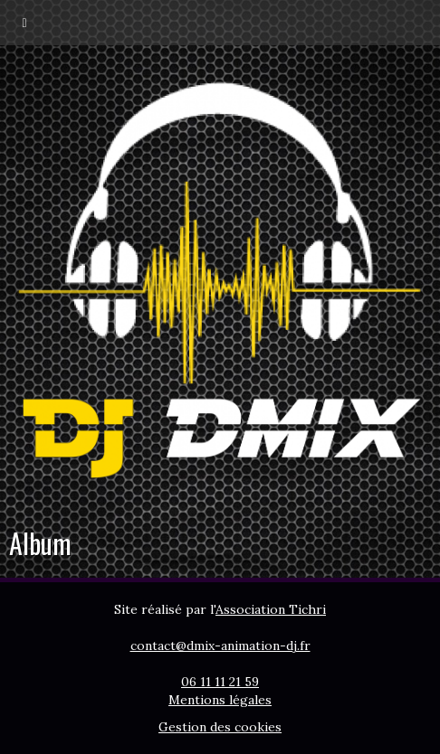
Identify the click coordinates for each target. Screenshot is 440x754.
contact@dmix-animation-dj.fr (220, 645)
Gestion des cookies (220, 727)
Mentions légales (220, 700)
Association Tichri (270, 609)
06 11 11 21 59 (220, 682)
